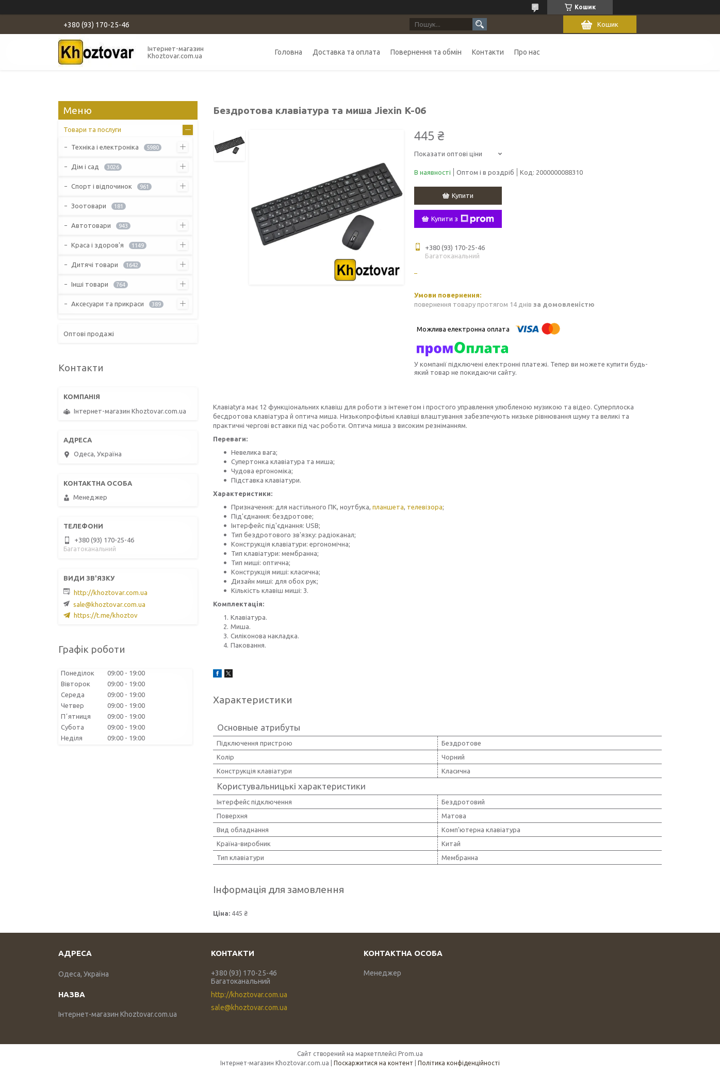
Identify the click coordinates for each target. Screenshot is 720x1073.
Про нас (527, 52)
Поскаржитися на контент (373, 1063)
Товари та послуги (92, 129)
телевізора (425, 506)
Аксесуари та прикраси (107, 303)
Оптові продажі (88, 333)
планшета (388, 506)
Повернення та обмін (426, 52)
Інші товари (89, 284)
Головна (288, 52)
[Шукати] (479, 24)
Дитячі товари (94, 264)
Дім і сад (85, 166)
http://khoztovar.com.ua (111, 592)
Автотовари (91, 225)
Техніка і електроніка (105, 147)
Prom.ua (410, 1053)
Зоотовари (88, 205)
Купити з (462, 219)
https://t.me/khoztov (106, 615)
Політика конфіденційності (459, 1063)
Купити (462, 195)
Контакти (488, 52)
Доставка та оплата (346, 52)
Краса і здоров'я (97, 245)
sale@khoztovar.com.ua (109, 604)
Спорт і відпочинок (101, 186)
